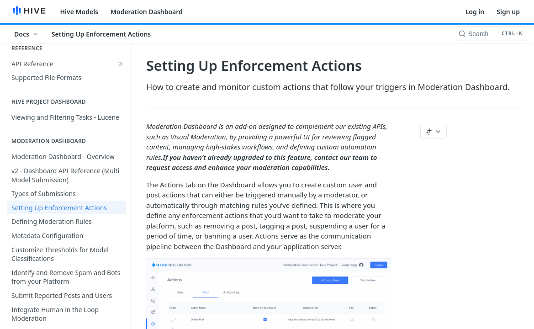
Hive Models (79, 11)
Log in (475, 11)
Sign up (508, 11)
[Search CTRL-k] (490, 34)
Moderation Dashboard (147, 11)
